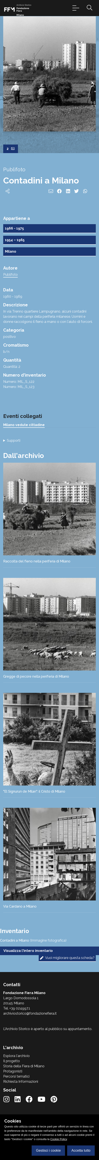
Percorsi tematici (16, 1076)
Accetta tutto (80, 1150)
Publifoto (10, 275)
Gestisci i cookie (48, 1150)
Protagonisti (12, 1071)
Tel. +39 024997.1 (16, 1008)
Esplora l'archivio (16, 1056)
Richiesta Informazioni (20, 1081)
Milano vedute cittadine (24, 425)
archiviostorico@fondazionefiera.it (30, 1013)
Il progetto (11, 1061)
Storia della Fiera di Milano (23, 1066)
